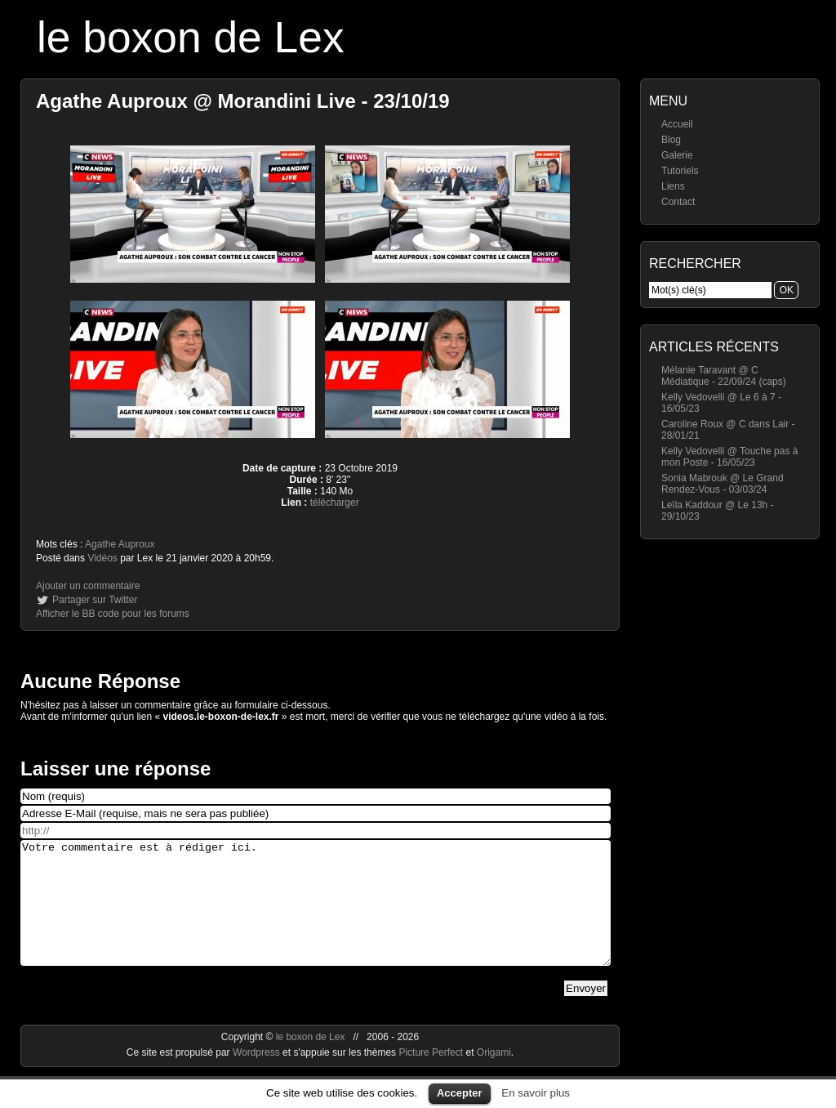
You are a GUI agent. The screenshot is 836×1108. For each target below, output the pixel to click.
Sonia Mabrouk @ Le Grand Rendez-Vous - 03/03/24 (722, 483)
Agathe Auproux (119, 544)
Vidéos (102, 558)
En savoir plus (535, 1093)
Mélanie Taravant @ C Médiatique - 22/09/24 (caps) (723, 375)
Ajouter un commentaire (88, 586)
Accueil (677, 124)
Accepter (459, 1093)
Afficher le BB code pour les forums (112, 613)
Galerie (677, 155)
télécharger (334, 502)
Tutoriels (680, 170)
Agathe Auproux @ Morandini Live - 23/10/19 (243, 101)
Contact (678, 202)
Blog (671, 139)
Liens (673, 186)
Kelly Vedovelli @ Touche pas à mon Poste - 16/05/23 (729, 456)
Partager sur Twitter (94, 599)
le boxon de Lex (191, 37)
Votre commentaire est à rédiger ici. (315, 915)
